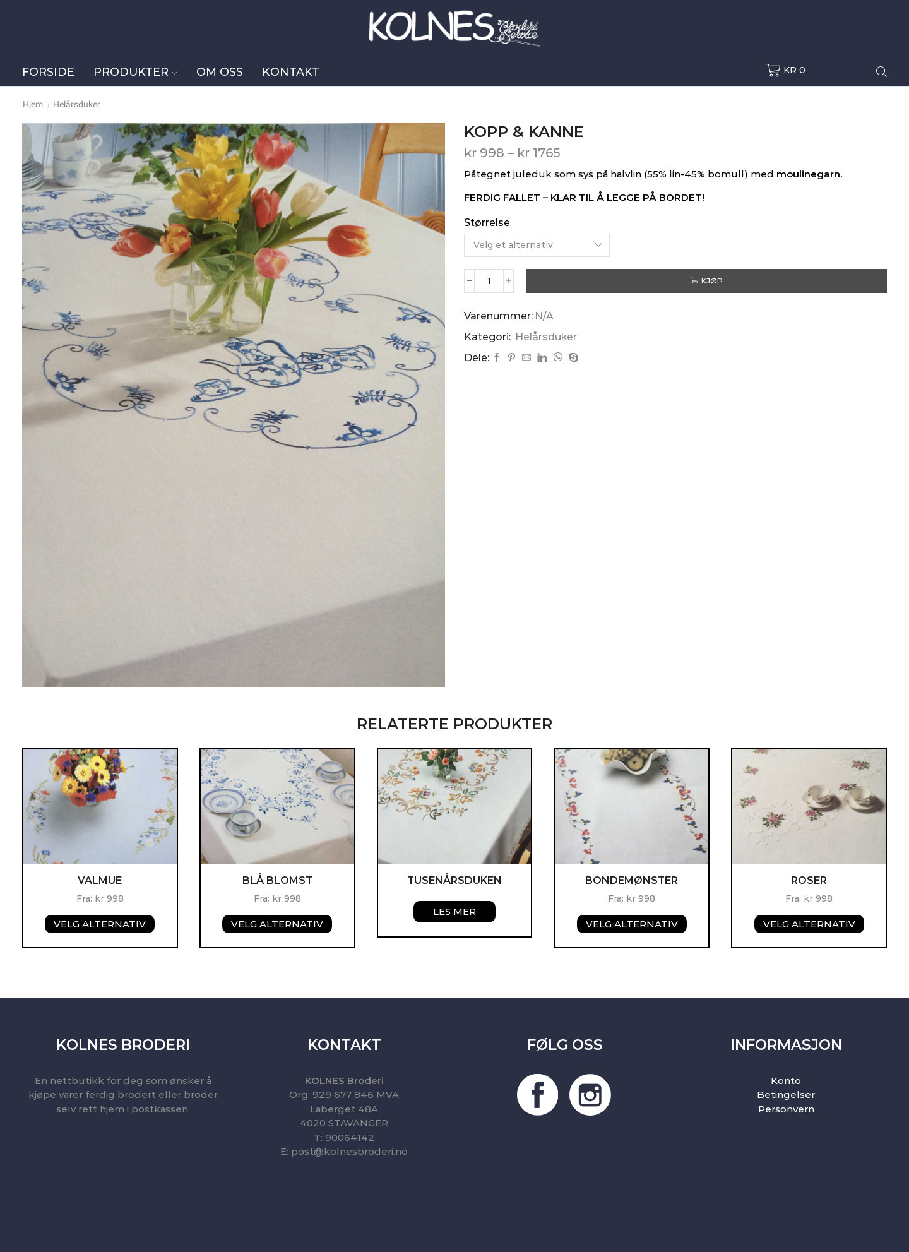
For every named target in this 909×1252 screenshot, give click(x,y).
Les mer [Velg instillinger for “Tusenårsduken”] (454, 911)
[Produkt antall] (489, 281)
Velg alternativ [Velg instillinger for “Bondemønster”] (632, 924)
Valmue (100, 880)
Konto (786, 1081)
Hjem (33, 104)
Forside (48, 71)
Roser (809, 880)
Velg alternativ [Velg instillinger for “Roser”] (809, 924)
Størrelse (487, 223)
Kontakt (290, 71)
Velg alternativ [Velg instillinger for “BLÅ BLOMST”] (277, 924)
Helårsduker (76, 104)
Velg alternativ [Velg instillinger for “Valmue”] (100, 924)
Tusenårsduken (454, 880)
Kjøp (712, 280)
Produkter (135, 71)
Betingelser (786, 1094)
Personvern (786, 1109)
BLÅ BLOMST (277, 880)
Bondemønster (631, 880)
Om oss (219, 71)
